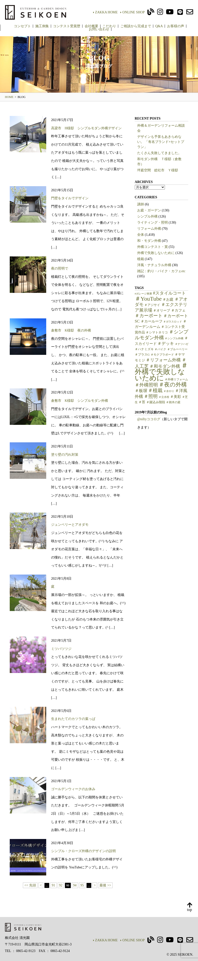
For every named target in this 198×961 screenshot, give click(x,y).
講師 (140, 204)
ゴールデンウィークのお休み (73, 789)
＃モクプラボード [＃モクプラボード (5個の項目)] (162, 354)
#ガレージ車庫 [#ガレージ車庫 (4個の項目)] (143, 293)
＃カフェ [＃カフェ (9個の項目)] (178, 310)
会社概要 (91, 26)
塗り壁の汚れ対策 (64, 454)
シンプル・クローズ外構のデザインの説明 (83, 851)
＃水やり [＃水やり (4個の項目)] (168, 391)
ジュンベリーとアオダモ (70, 524)
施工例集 (42, 26)
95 (82, 885)
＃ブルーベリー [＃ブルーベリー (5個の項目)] (177, 349)
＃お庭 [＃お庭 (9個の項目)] (167, 299)
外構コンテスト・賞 (152, 247)
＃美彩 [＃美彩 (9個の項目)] (175, 397)
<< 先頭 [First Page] (30, 885)
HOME (9, 97)
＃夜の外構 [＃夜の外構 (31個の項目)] (173, 385)
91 (53, 885)
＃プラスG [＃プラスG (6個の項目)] (142, 354)
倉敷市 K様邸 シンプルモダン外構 (79, 400)
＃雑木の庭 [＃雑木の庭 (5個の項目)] (173, 402)
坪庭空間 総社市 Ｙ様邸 (157, 170)
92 (61, 885)
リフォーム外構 (149, 228)
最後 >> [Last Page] (105, 885)
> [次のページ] (95, 885)
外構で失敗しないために (156, 253)
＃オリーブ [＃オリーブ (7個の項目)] (161, 310)
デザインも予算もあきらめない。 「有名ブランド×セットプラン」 (160, 142)
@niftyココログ (148, 419)
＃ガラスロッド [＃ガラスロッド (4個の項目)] (172, 321)
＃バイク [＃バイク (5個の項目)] (160, 349)
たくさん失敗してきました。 (159, 153)
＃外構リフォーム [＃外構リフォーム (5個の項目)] (176, 379)
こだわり (109, 26)
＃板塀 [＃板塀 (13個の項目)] (141, 390)
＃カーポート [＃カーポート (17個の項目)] (148, 315)
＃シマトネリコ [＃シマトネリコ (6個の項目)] (157, 332)
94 (75, 885)
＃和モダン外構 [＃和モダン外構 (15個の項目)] (164, 366)
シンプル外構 (147, 216)
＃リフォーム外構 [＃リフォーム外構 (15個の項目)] (163, 360)
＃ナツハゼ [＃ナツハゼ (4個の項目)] (181, 344)
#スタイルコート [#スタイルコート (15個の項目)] (169, 293)
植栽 (140, 259)
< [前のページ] (41, 885)
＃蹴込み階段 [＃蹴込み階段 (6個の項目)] (155, 402)
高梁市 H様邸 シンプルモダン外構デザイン (86, 128)
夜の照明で (59, 268)
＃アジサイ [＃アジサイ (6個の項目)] (152, 305)
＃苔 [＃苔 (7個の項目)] (141, 402)
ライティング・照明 (152, 222)
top (189, 907)
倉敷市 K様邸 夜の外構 (71, 330)
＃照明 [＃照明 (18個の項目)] (151, 396)
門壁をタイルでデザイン (70, 198)
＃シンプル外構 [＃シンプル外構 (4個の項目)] (174, 338)
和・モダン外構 (149, 241)
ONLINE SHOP (132, 12)
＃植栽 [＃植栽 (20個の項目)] (155, 390)
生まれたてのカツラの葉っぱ (73, 719)
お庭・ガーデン (149, 210)
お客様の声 (175, 26)
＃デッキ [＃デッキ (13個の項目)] (165, 343)
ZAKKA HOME (105, 12)
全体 (140, 234)
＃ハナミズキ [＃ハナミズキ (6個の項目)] (144, 349)
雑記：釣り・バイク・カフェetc (161, 271)
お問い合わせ (99, 29)
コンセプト (22, 26)
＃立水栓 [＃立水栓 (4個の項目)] (164, 397)
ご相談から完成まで (135, 26)
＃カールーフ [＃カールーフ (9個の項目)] (151, 321)
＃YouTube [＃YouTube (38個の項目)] (148, 299)
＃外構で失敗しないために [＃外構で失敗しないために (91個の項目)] (161, 371)
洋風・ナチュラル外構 (154, 265)
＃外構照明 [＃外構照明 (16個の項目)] (146, 385)
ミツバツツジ (61, 649)
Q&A (159, 26)
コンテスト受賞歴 (66, 26)
